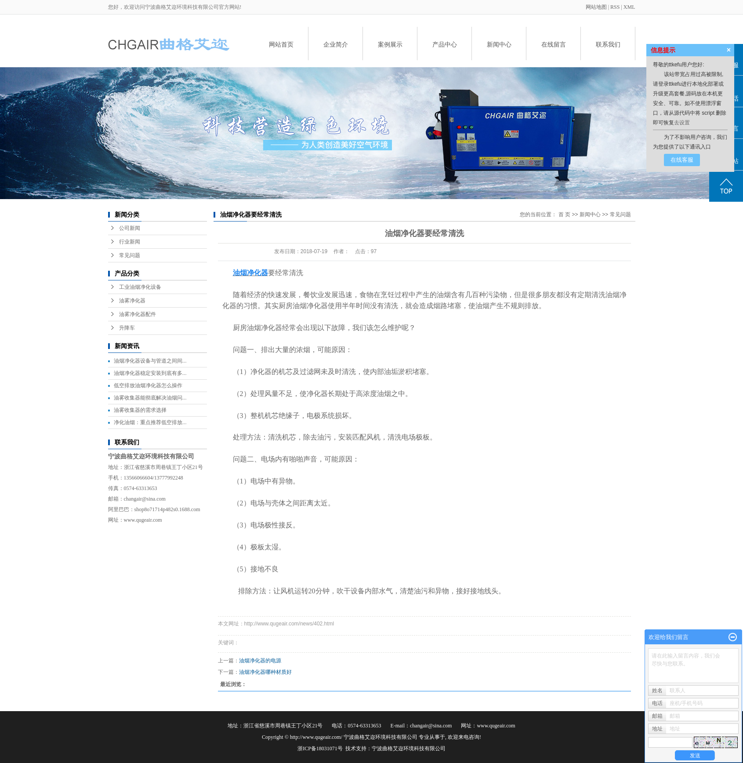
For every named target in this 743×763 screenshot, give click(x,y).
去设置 (682, 123)
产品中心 (444, 44)
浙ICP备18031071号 (320, 748)
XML (629, 7)
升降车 (127, 328)
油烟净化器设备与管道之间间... (150, 361)
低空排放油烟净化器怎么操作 (148, 385)
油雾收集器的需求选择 (140, 410)
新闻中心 (499, 44)
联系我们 (608, 44)
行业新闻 (129, 242)
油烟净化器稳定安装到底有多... (150, 373)
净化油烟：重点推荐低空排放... (150, 422)
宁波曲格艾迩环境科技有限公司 (409, 748)
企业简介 (335, 44)
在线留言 (553, 44)
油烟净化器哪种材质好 (265, 672)
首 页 (564, 214)
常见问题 (129, 255)
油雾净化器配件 (137, 314)
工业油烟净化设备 (140, 287)
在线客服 (682, 159)
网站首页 (281, 44)
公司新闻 (129, 228)
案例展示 (390, 44)
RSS (615, 7)
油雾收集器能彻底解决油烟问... (150, 398)
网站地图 (597, 7)
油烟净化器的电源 (260, 661)
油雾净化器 (132, 301)
